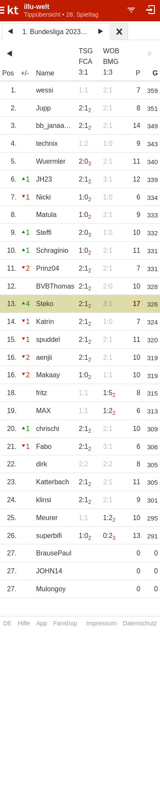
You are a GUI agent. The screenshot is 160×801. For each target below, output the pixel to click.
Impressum (101, 623)
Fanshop (65, 623)
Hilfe (24, 623)
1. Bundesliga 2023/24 (56, 31)
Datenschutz (140, 623)
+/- (25, 73)
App (41, 623)
